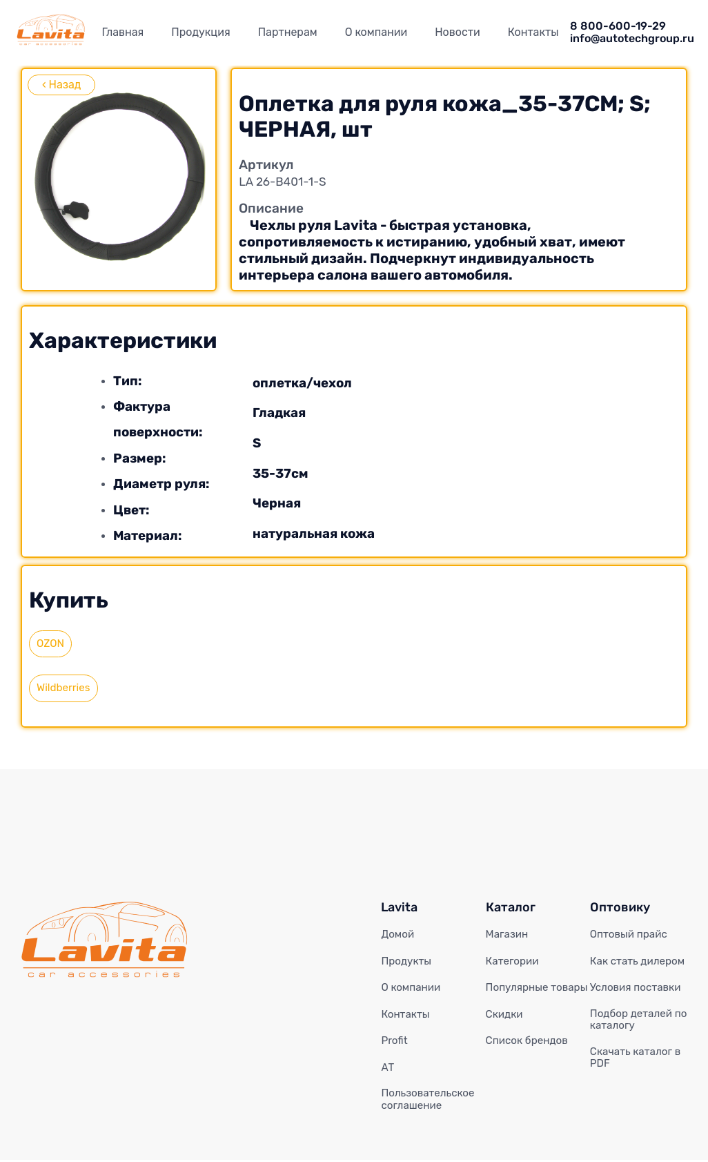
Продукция (200, 32)
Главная (122, 32)
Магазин (508, 935)
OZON (51, 643)
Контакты (533, 32)
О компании (376, 32)
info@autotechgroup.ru (632, 38)
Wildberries (65, 688)
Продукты (407, 962)
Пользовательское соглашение (430, 1101)
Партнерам (287, 32)
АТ (388, 1068)
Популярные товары (519, 994)
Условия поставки (638, 988)
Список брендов (529, 1054)
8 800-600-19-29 (618, 26)
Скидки (505, 1028)
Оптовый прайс (630, 935)
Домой (398, 935)
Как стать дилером (640, 962)
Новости (457, 32)
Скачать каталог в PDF (638, 1060)
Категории (514, 962)
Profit (395, 1042)
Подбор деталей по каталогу (641, 1021)
